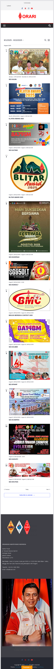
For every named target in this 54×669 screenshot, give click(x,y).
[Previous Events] (7, 489)
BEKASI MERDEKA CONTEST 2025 (21, 315)
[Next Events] (48, 489)
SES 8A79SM (13, 150)
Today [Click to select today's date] (27, 489)
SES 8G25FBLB (14, 257)
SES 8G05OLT (13, 285)
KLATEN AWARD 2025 (16, 118)
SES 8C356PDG (14, 420)
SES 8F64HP (13, 384)
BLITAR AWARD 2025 (16, 197)
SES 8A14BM (13, 347)
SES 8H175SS (13, 482)
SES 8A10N (13, 79)
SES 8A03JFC (13, 459)
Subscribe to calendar (25, 495)
